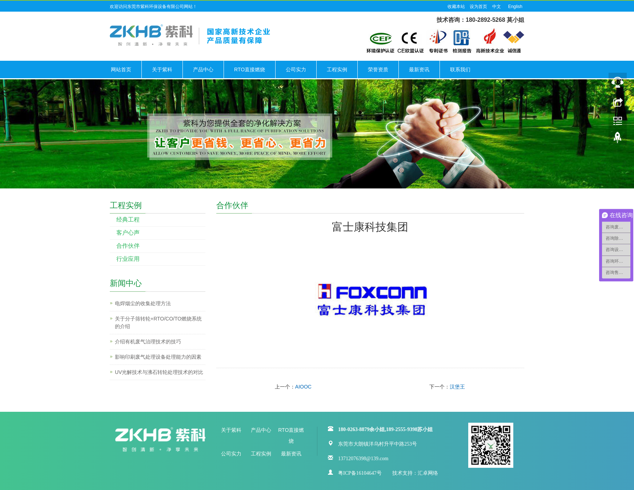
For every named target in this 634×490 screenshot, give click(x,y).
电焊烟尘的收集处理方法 (143, 303)
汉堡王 (457, 387)
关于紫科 (162, 69)
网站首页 (121, 69)
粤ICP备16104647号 (360, 472)
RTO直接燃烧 (249, 69)
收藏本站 (456, 6)
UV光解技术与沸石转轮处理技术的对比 (159, 372)
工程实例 (337, 69)
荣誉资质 (378, 69)
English (515, 6)
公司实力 (296, 69)
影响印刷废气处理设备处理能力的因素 (158, 357)
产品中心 (203, 69)
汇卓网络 (428, 472)
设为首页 (478, 6)
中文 (496, 6)
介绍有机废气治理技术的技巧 (148, 341)
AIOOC (303, 387)
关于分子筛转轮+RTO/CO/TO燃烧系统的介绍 (158, 322)
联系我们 (460, 69)
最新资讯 (419, 69)
